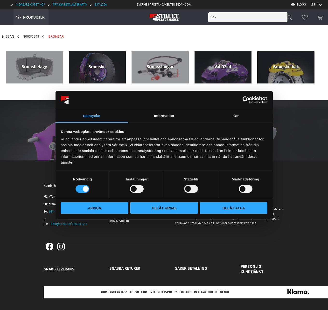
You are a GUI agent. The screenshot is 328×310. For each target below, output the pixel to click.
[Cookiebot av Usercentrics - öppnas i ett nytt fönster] (246, 99)
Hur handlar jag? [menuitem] (114, 292)
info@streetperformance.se (69, 224)
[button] (305, 17)
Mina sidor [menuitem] (119, 221)
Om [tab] (236, 116)
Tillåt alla (233, 208)
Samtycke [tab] (91, 116)
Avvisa (94, 208)
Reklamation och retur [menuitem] (211, 292)
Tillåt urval (164, 208)
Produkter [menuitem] (34, 17)
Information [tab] (164, 116)
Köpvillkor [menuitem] (138, 292)
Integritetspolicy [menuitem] (163, 292)
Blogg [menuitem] (301, 4)
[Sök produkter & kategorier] (247, 17)
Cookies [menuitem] (185, 292)
